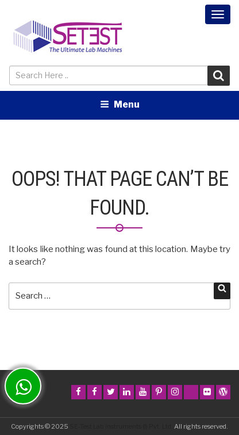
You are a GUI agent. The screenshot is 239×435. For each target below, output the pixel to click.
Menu (120, 104)
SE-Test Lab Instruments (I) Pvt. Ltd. (121, 426)
